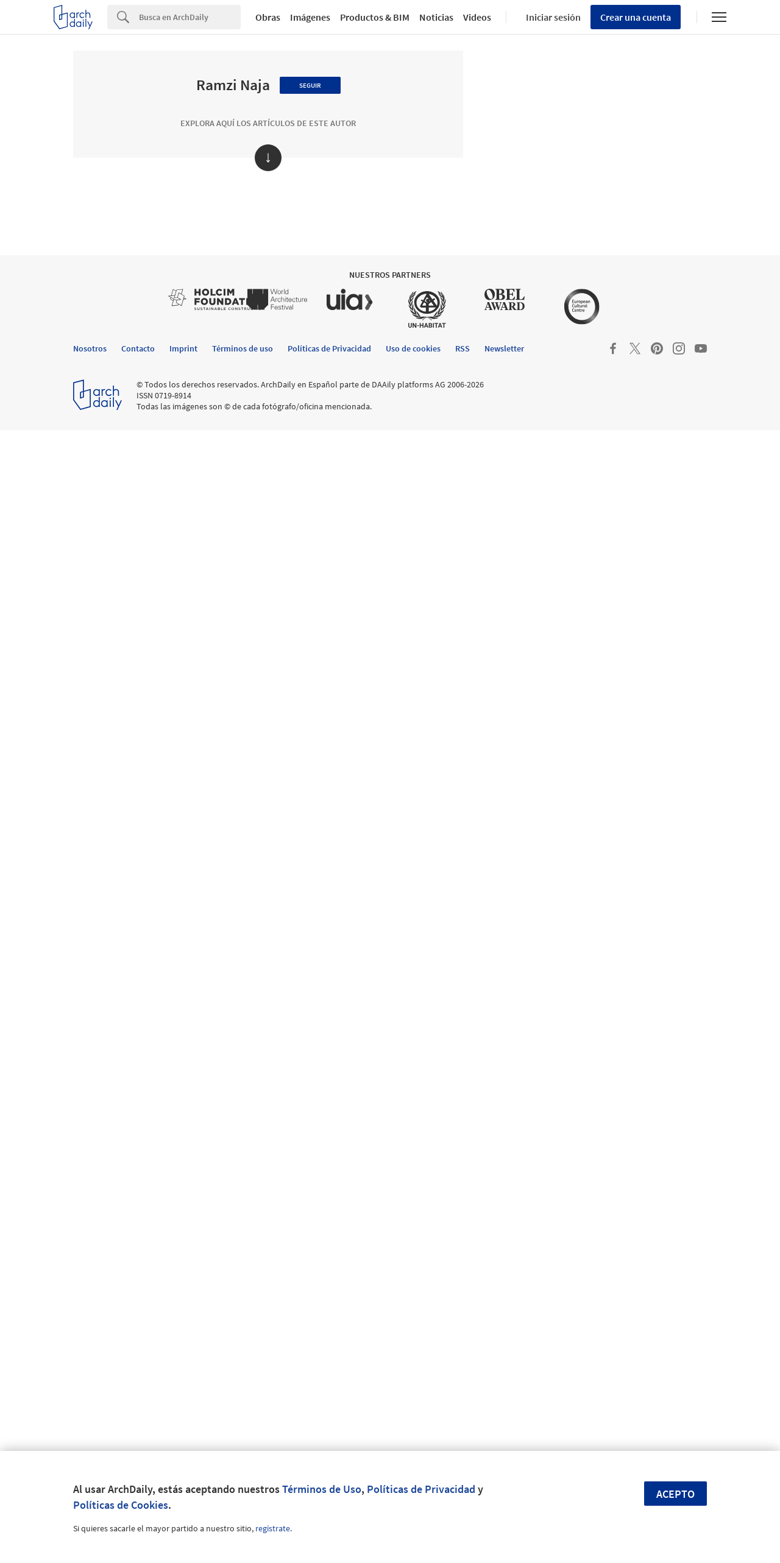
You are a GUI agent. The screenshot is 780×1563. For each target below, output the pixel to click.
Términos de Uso (321, 1489)
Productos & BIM (375, 17)
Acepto (675, 1494)
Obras (267, 17)
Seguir (310, 85)
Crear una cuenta (635, 17)
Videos (477, 17)
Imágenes (310, 17)
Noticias (436, 17)
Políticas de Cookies (120, 1505)
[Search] (190, 17)
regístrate (272, 1528)
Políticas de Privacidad (421, 1489)
